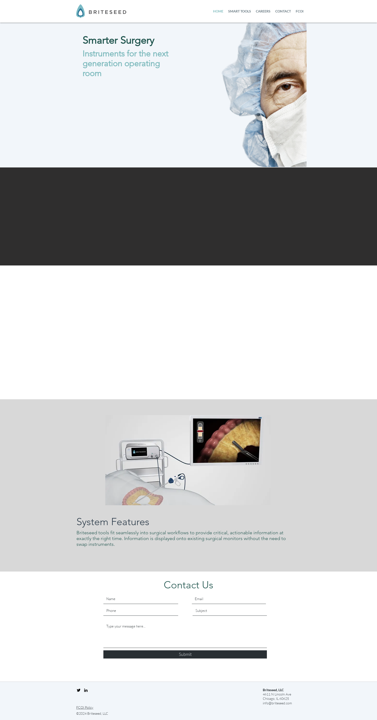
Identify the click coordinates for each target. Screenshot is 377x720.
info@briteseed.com (277, 703)
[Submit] (185, 654)
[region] (188, 460)
